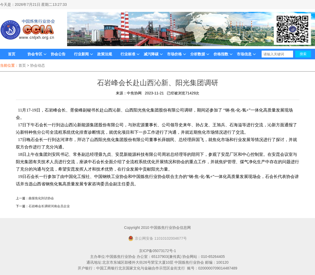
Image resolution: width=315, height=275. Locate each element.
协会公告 (58, 54)
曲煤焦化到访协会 (41, 198)
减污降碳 (151, 54)
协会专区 (34, 54)
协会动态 (37, 65)
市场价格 (174, 54)
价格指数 (221, 54)
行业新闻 (81, 54)
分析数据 (197, 54)
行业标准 (128, 54)
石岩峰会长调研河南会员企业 (49, 206)
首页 (11, 54)
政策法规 (104, 54)
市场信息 (244, 54)
